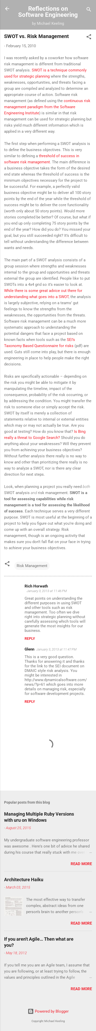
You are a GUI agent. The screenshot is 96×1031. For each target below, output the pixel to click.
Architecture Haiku (23, 879)
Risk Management (32, 565)
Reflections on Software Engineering (48, 11)
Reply (30, 638)
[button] (89, 38)
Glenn (29, 649)
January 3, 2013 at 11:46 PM (47, 591)
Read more (81, 864)
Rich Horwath (36, 586)
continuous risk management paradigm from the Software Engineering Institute (47, 107)
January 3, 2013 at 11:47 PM (56, 649)
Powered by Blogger (48, 1011)
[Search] (89, 10)
